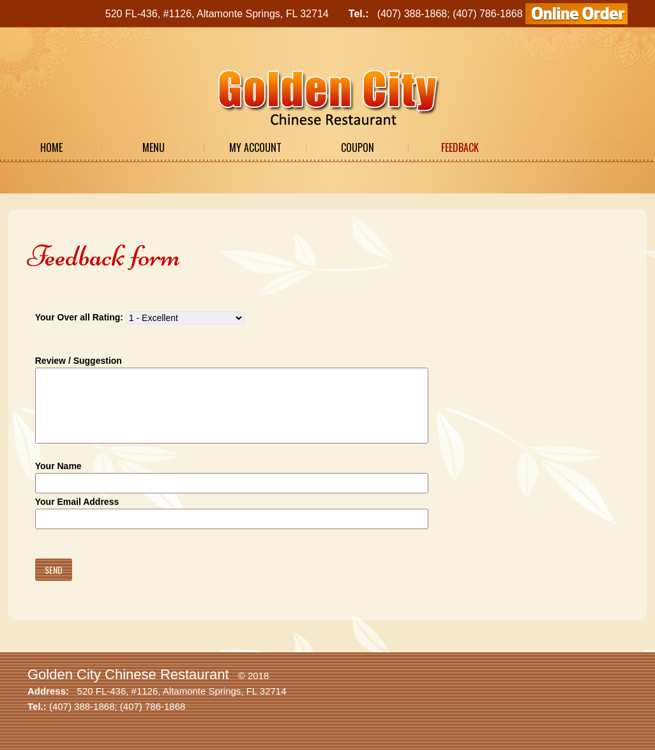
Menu (153, 147)
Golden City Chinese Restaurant (128, 674)
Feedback (460, 147)
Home (51, 147)
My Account (255, 147)
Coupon (357, 147)
